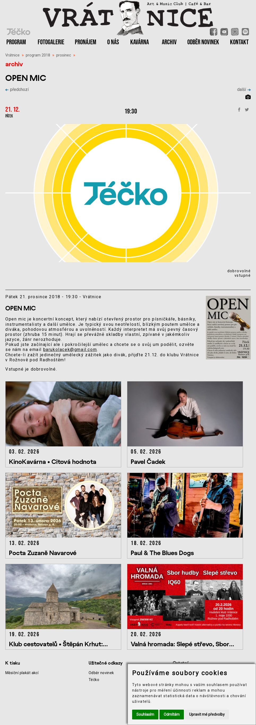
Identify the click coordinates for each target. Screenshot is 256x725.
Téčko (94, 680)
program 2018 (38, 55)
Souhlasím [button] (145, 714)
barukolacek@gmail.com (70, 349)
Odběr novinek (101, 673)
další (244, 89)
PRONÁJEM (85, 42)
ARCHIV (169, 42)
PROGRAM (16, 42)
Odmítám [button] (172, 714)
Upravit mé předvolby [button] (207, 714)
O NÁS (113, 42)
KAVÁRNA (139, 42)
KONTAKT (239, 42)
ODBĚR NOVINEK (203, 42)
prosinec (63, 55)
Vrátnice (12, 55)
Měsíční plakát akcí (21, 673)
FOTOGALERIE (51, 42)
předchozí (17, 89)
